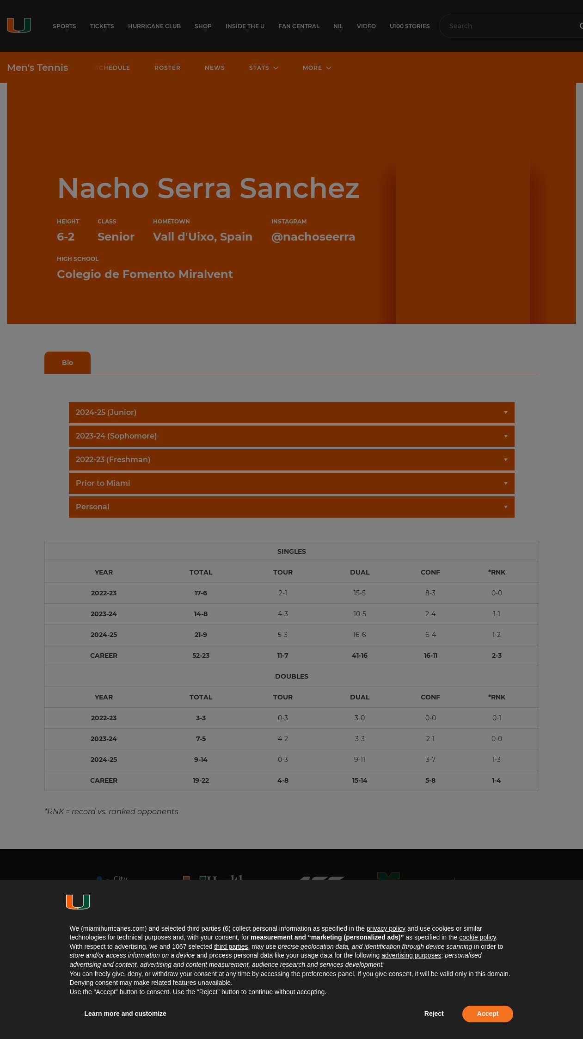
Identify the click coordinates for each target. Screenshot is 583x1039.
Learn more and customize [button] (125, 1013)
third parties (231, 946)
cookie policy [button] (477, 937)
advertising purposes (411, 955)
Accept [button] (488, 1013)
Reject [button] (434, 1013)
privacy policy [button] (386, 928)
